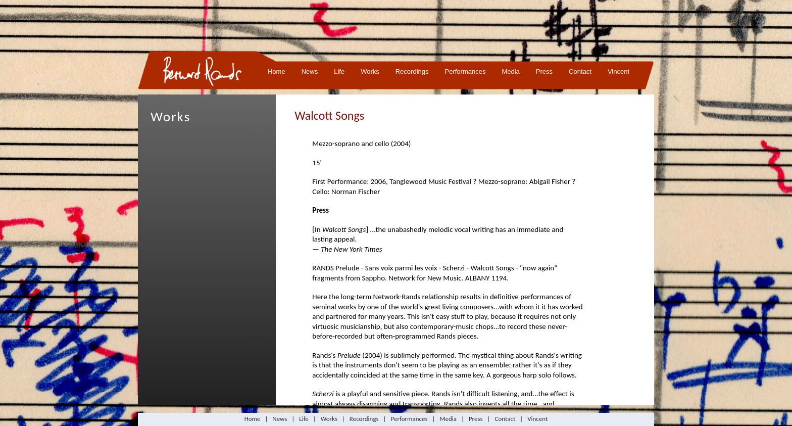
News (310, 71)
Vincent (618, 71)
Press (544, 71)
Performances (465, 71)
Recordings (412, 71)
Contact (580, 71)
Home (276, 71)
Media (510, 71)
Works (370, 71)
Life (339, 71)
